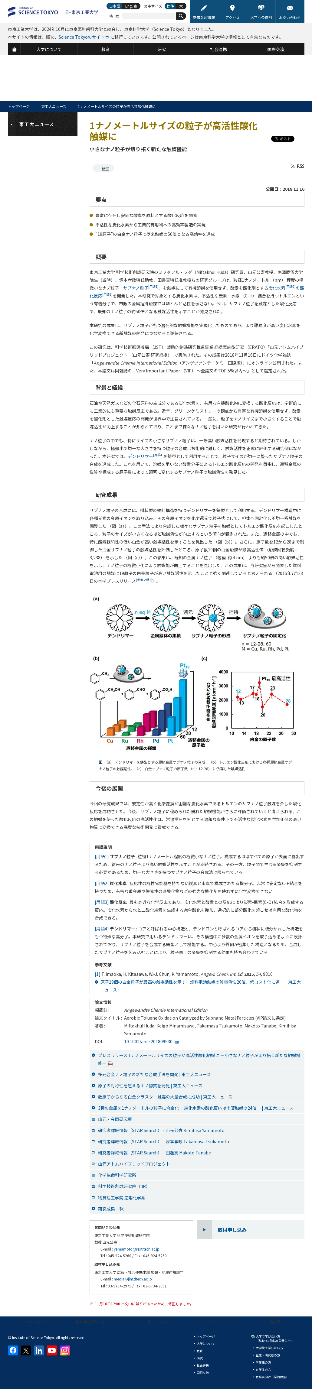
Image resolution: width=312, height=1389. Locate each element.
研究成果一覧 (110, 1209)
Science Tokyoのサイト (82, 37)
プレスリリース (218, 1321)
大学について (206, 1343)
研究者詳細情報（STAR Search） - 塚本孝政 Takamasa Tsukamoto (163, 1141)
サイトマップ (158, 1321)
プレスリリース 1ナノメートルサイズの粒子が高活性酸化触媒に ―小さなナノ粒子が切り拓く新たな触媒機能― (199, 1059)
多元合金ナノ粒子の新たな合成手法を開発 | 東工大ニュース (154, 1074)
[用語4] (102, 929)
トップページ (19, 106)
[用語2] (102, 883)
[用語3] (102, 902)
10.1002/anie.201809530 (148, 1041)
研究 (105, 168)
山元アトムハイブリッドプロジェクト (134, 1164)
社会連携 (203, 1365)
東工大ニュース (53, 106)
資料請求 (277, 1321)
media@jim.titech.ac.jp (133, 1278)
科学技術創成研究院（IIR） (124, 1186)
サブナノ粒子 (141, 288)
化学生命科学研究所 (117, 1175)
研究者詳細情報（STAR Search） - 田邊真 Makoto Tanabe (154, 1153)
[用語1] (102, 856)
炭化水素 (282, 288)
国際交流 (203, 1372)
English (131, 5)
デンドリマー (145, 456)
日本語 (114, 5)
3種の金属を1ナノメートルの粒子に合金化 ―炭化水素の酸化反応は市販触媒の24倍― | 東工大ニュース (196, 1108)
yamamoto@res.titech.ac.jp (136, 1248)
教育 (200, 1350)
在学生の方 (263, 1369)
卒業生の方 (263, 1362)
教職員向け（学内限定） (272, 1376)
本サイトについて (39, 1321)
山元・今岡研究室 (115, 1119)
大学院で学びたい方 (269, 1347)
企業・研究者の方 (268, 1355)
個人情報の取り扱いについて (98, 1321)
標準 (170, 5)
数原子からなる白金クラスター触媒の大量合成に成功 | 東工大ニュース (165, 1097)
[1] (97, 974)
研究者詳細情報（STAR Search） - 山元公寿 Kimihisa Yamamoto (161, 1130)
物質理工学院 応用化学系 (122, 1198)
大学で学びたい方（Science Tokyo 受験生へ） (275, 1338)
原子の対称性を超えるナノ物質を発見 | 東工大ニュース (150, 1085)
